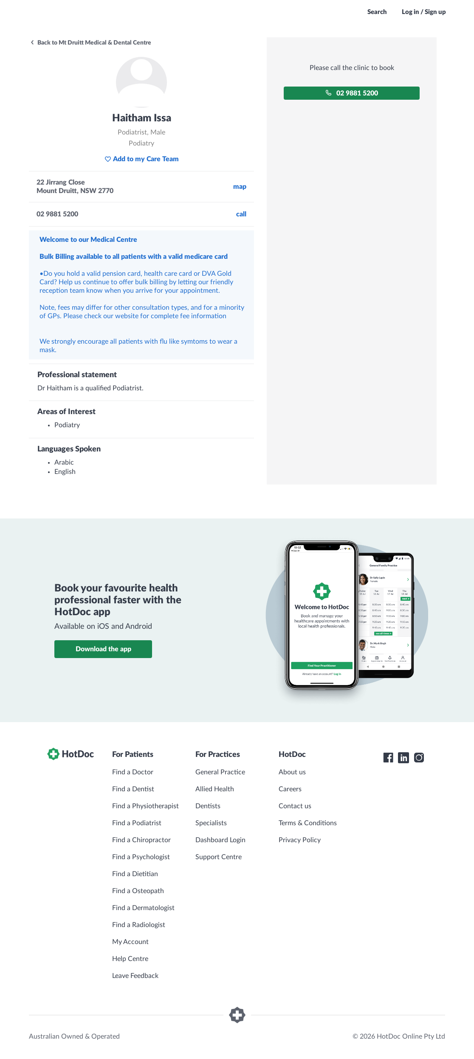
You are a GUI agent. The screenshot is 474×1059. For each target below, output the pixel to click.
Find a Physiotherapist (145, 806)
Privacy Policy (300, 840)
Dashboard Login (220, 840)
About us (292, 772)
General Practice (220, 772)
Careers (290, 789)
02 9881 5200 (351, 93)
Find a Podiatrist (136, 823)
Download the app (103, 649)
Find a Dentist (133, 789)
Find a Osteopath (138, 891)
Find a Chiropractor (141, 840)
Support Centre (218, 857)
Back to (90, 43)
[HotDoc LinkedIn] (403, 757)
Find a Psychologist (141, 857)
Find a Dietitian (135, 874)
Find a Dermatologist (143, 908)
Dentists (207, 806)
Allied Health (214, 789)
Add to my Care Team (141, 159)
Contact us (295, 806)
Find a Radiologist (138, 925)
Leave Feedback (135, 975)
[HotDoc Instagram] (418, 757)
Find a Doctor (132, 772)
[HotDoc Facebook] (388, 757)
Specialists (211, 823)
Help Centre (130, 958)
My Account (130, 942)
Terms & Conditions (308, 823)
